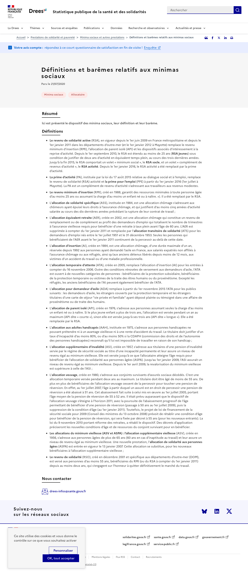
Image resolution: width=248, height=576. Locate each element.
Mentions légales (101, 557)
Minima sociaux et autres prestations (102, 37)
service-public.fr (164, 544)
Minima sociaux (53, 94)
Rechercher (237, 10)
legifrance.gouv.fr (134, 544)
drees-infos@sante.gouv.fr (68, 491)
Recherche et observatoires (146, 28)
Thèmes (35, 28)
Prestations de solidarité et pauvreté (53, 37)
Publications (92, 28)
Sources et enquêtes (64, 28)
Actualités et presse (188, 28)
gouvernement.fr (213, 537)
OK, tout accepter (60, 558)
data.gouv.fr (187, 537)
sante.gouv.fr (162, 537)
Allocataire (78, 94)
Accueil (20, 37)
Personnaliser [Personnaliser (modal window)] (63, 550)
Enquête (150, 47)
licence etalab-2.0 (86, 564)
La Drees (13, 28)
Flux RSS (120, 557)
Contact (135, 557)
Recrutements (154, 557)
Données (116, 28)
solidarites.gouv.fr (134, 537)
